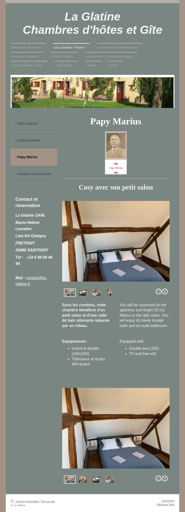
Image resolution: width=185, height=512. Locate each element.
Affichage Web (165, 504)
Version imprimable (25, 501)
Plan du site (48, 501)
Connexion (168, 500)
